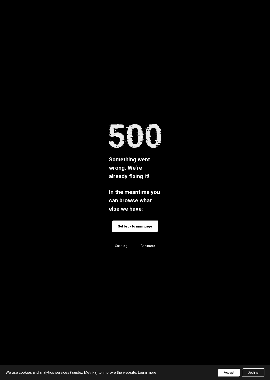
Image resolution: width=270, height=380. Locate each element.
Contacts (148, 246)
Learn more (147, 372)
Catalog (121, 246)
